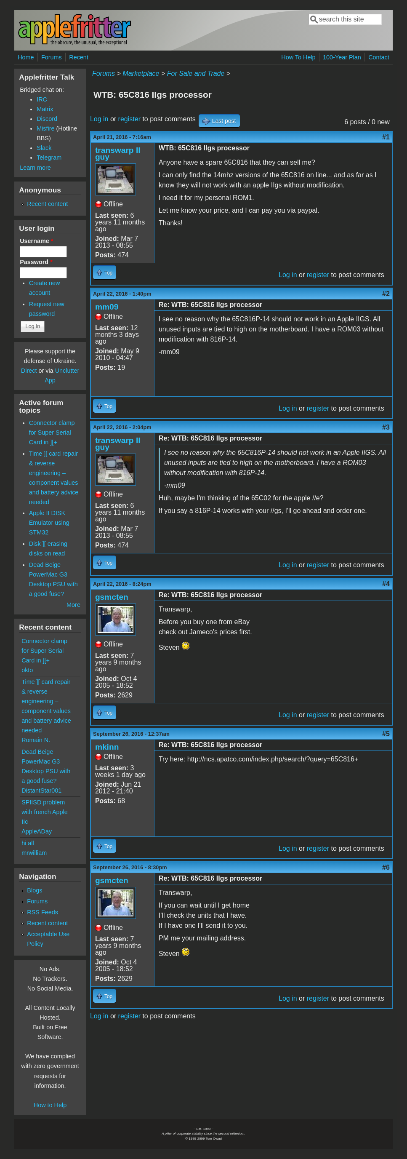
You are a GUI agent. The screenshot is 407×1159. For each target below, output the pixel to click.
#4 (386, 584)
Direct (29, 370)
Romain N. (35, 740)
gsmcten (111, 597)
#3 (386, 427)
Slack (44, 147)
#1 (386, 137)
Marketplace (140, 73)
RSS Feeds (42, 912)
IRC (42, 99)
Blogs (34, 890)
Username (36, 241)
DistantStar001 (41, 790)
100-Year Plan (342, 57)
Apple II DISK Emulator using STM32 (49, 523)
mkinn (107, 746)
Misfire (45, 128)
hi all (27, 843)
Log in (99, 119)
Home (26, 57)
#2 (386, 293)
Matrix (45, 109)
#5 (386, 733)
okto (27, 670)
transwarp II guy (118, 153)
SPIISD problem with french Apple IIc (44, 812)
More (73, 604)
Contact (378, 57)
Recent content (47, 203)
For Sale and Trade (196, 73)
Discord (47, 118)
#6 (386, 867)
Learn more (35, 167)
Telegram (49, 157)
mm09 (106, 306)
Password (36, 262)
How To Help (298, 57)
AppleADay (36, 831)
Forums (51, 57)
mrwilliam (34, 852)
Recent (78, 57)
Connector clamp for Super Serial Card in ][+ (52, 432)
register (129, 119)
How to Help (50, 1105)
